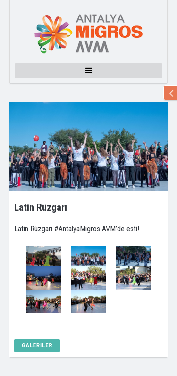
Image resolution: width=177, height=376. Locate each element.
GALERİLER (37, 346)
